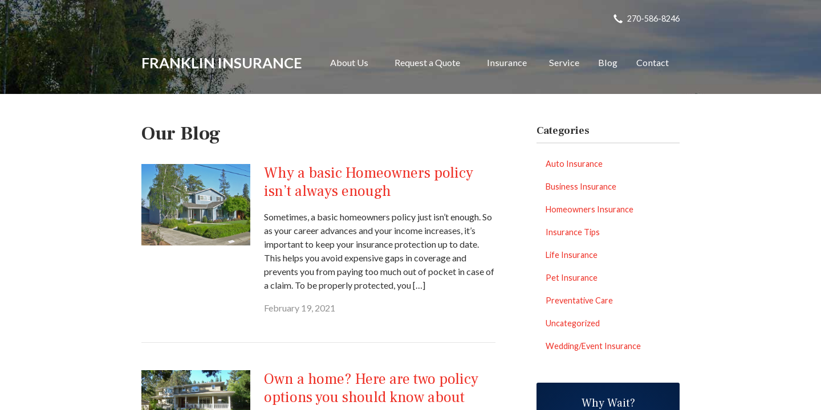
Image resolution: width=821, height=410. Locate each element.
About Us (349, 62)
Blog (607, 62)
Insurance (507, 62)
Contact (652, 62)
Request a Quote (427, 62)
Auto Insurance (574, 164)
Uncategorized (573, 323)
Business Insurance (581, 186)
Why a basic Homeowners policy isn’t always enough (368, 182)
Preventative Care (579, 300)
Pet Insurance (572, 277)
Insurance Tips (573, 232)
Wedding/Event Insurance (593, 346)
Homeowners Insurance (589, 209)
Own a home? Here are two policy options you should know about (371, 389)
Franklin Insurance (221, 62)
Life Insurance (572, 255)
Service (564, 62)
